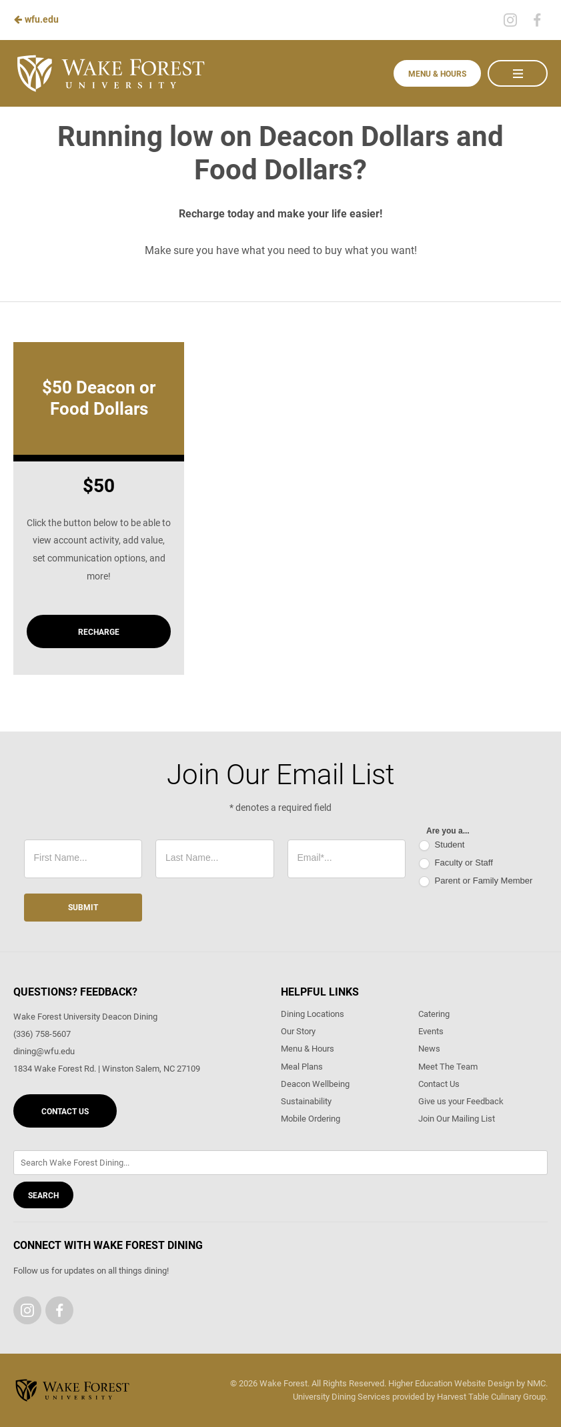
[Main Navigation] (518, 73)
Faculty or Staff (456, 863)
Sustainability (306, 1101)
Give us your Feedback (461, 1101)
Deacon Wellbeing (315, 1084)
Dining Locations (312, 1014)
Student (441, 845)
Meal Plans (302, 1067)
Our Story (298, 1031)
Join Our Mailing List (456, 1119)
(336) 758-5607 (42, 1034)
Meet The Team (448, 1067)
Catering (434, 1014)
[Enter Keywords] (280, 1162)
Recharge (98, 632)
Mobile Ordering (310, 1119)
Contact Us (65, 1111)
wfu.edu (36, 19)
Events (431, 1031)
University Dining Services (341, 1397)
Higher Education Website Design (451, 1383)
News (429, 1049)
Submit (83, 907)
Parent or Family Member (475, 881)
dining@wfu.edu (44, 1051)
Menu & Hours (437, 74)
